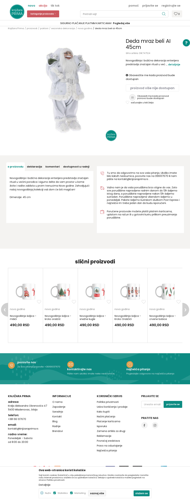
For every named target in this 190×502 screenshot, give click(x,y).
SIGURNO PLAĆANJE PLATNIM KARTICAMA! (86, 23)
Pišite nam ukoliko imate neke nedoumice (91, 373)
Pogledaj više (121, 23)
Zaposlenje (58, 407)
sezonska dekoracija (63, 28)
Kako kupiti (103, 411)
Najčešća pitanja (107, 450)
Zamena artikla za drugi (111, 431)
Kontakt (57, 416)
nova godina (85, 28)
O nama (57, 402)
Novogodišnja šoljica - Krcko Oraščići (128, 317)
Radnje (56, 426)
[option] (95, 23)
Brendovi (57, 431)
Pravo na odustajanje (109, 445)
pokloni (44, 28)
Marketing (80, 493)
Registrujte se (171, 5)
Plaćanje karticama (108, 421)
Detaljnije (174, 64)
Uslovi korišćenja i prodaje (112, 407)
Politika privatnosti (108, 402)
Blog (54, 421)
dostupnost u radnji (76, 166)
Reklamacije (104, 436)
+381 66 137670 (17, 419)
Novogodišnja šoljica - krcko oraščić (58, 317)
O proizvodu (15, 166)
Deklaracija (34, 166)
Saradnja (57, 411)
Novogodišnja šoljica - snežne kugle (93, 317)
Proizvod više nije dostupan (152, 88)
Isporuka (102, 426)
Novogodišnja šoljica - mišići (23, 317)
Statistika (63, 493)
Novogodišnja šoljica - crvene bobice (162, 317)
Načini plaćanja (106, 416)
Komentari (52, 166)
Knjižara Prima (16, 28)
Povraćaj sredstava (108, 441)
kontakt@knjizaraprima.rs (133, 179)
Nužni (48, 493)
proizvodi (32, 28)
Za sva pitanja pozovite (30, 366)
